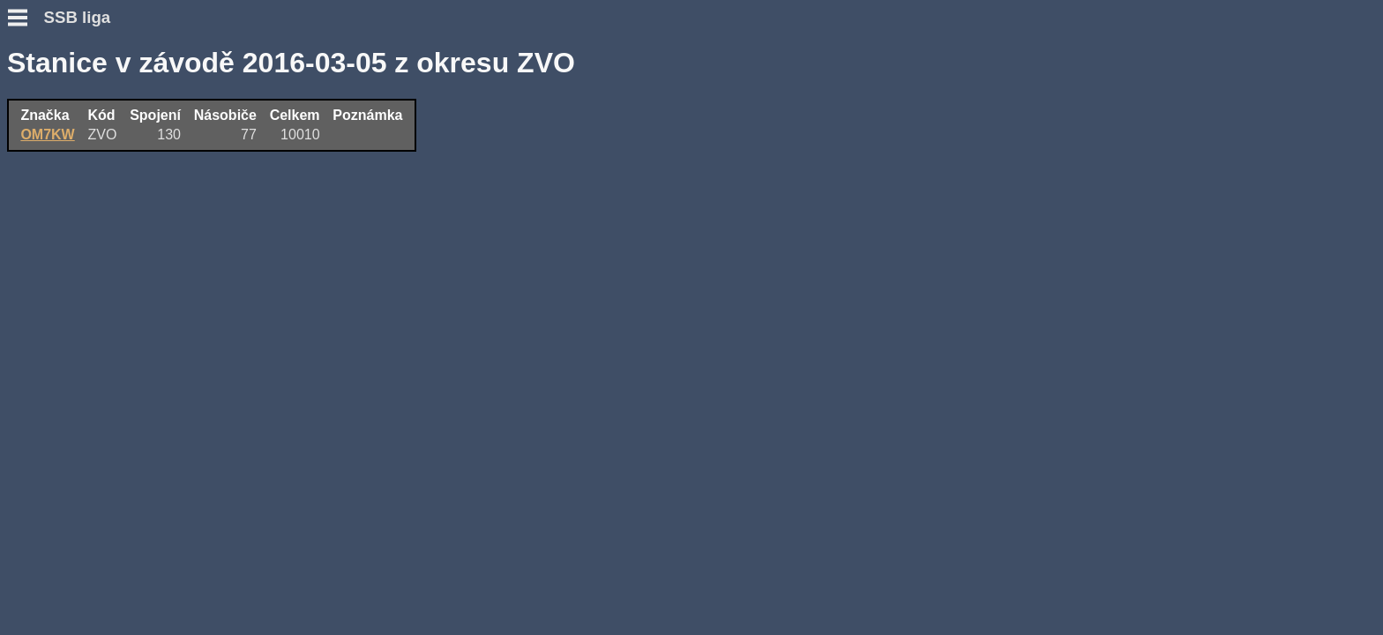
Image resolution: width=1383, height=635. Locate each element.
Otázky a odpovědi (69, 137)
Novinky (34, 105)
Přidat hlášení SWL (71, 210)
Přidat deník (47, 194)
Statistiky (38, 242)
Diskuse (34, 257)
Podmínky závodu (67, 121)
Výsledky (37, 226)
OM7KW (323, 132)
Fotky (26, 273)
